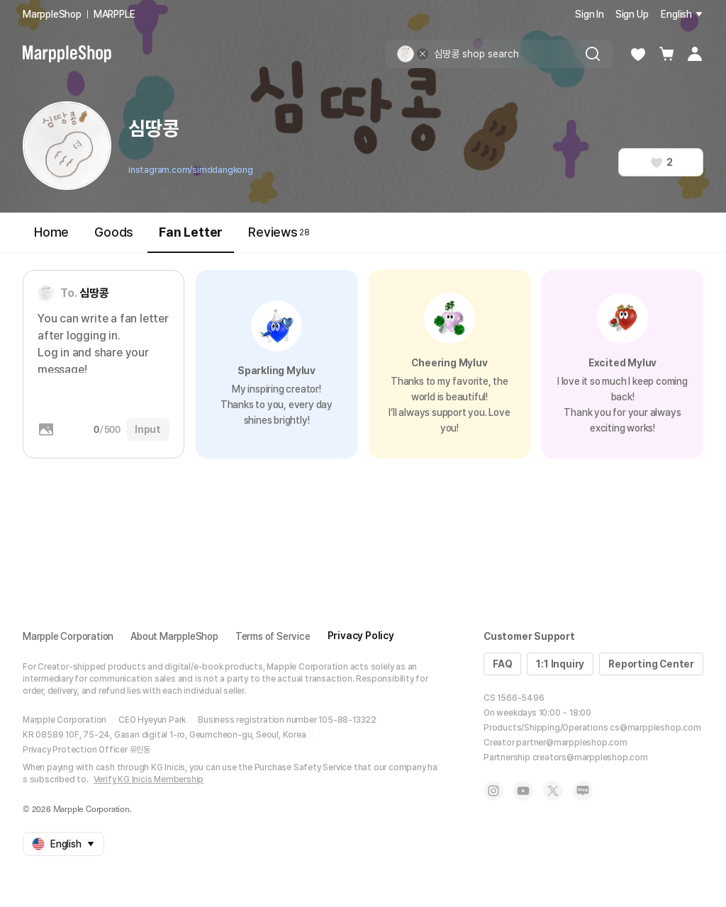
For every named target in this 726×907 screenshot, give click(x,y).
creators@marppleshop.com (590, 757)
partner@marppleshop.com (571, 743)
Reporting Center (651, 664)
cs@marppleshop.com (655, 728)
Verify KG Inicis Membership (149, 779)
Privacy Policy (361, 635)
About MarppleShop (174, 636)
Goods (113, 232)
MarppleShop (52, 14)
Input (148, 429)
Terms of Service (273, 636)
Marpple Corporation (68, 636)
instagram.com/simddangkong (190, 170)
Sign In (589, 14)
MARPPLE (114, 14)
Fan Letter (190, 238)
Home (51, 232)
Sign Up (632, 14)
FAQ (502, 664)
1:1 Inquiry (560, 664)
